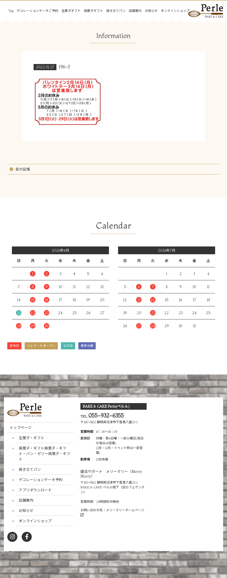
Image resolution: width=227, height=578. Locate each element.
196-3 (64, 67)
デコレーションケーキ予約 (41, 479)
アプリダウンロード (35, 490)
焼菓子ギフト (93, 11)
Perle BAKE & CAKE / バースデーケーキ (118, 564)
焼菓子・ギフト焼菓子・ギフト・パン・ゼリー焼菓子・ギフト (44, 453)
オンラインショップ (175, 11)
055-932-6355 (106, 415)
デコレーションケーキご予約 (37, 11)
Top (10, 11)
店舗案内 (135, 11)
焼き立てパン (116, 11)
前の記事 (23, 169)
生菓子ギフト (71, 11)
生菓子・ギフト (31, 438)
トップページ (21, 427)
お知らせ (151, 11)
